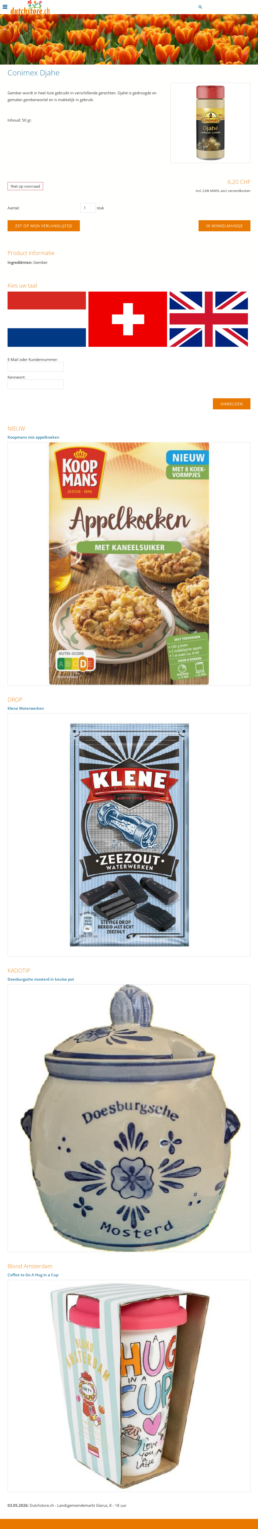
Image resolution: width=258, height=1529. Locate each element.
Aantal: (14, 207)
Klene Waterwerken (26, 708)
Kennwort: (16, 377)
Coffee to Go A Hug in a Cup (33, 1274)
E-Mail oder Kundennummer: (33, 359)
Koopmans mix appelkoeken (33, 437)
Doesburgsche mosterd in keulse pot (41, 979)
